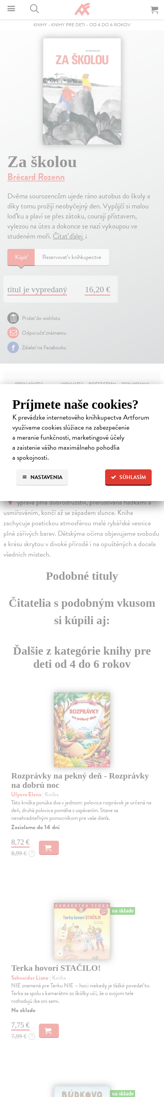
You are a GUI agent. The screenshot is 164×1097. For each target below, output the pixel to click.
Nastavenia (42, 477)
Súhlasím (128, 477)
